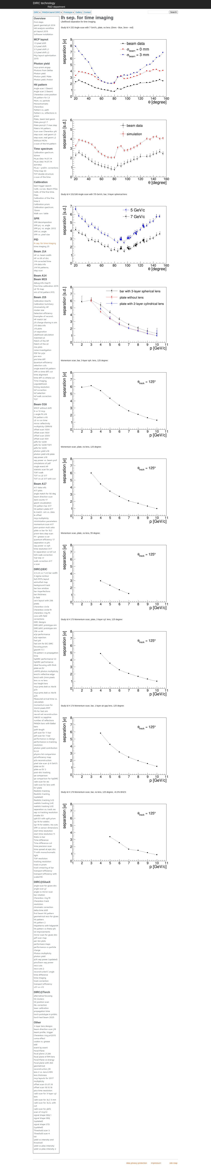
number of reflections (44, 720)
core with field (40, 616)
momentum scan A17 (43, 524)
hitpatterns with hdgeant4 (46, 925)
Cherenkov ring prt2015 (45, 1035)
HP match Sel (40, 319)
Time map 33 (40, 171)
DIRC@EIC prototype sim (45, 625)
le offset (38, 515)
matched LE (39, 337)
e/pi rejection (40, 637)
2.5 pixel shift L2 (41, 52)
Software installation (43, 34)
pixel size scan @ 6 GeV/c (46, 763)
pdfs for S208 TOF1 (43, 445)
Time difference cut (43, 843)
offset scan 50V (41, 438)
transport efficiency (43, 870)
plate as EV (39, 766)
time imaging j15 (41, 246)
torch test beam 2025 (44, 1017)
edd (35, 1044)
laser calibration (41, 1008)
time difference (41, 974)
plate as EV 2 (40, 769)
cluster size (39, 310)
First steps (38, 22)
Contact (87, 12)
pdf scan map (40, 938)
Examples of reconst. (43, 316)
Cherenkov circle (41, 606)
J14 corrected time (42, 261)
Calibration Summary (43, 304)
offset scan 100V (42, 429)
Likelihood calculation (44, 334)
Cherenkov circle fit (43, 609)
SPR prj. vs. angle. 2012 (45, 228)
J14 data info (40, 264)
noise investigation (42, 350)
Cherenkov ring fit (42, 898)
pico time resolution (43, 1090)
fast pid (37, 640)
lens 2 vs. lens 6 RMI (43, 1072)
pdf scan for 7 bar (42, 735)
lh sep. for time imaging (45, 243)
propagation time (42, 1011)
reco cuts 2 (39, 968)
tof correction (40, 390)
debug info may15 (42, 283)
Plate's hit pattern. (42, 128)
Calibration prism (42, 204)
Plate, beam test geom (44, 119)
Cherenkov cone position (45, 94)
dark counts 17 (40, 499)
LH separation (40, 331)
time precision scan (43, 846)
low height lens (41, 683)
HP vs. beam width (42, 255)
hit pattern (39, 919)
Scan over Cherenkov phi (45, 131)
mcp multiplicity (41, 518)
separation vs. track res (45, 809)
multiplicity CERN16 (43, 426)
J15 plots (38, 328)
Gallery (78, 12)
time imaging (40, 978)
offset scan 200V (42, 435)
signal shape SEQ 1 (42, 1115)
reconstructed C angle (44, 971)
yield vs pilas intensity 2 (45, 1149)
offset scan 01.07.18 (43, 1084)
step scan (38, 270)
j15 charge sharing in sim (45, 322)
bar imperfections (42, 591)
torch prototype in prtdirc (45, 1014)
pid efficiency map (42, 757)
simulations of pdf (42, 463)
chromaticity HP (41, 307)
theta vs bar (39, 837)
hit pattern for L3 (42, 97)
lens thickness (40, 1075)
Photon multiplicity (42, 953)
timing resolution (42, 387)
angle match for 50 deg (45, 493)
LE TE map (39, 289)
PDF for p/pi (39, 353)
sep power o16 (40, 457)
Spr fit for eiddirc (42, 821)
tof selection (39, 393)
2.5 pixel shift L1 (41, 49)
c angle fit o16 (40, 414)
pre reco (37, 356)
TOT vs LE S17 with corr (45, 478)
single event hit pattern (44, 368)
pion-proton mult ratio (44, 527)
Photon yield (39, 73)
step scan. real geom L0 (45, 134)
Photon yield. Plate (42, 76)
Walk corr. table (41, 213)
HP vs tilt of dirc (41, 258)
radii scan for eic (41, 781)
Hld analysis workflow (44, 28)
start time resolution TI (44, 834)
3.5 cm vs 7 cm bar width (46, 573)
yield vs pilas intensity (44, 1145)
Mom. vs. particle (42, 100)
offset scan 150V (42, 432)
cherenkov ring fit (42, 613)
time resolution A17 (43, 548)
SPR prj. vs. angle (42, 225)
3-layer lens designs (43, 1026)
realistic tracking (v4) (43, 803)
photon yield (39, 956)
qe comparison (41, 775)
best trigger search (42, 185)
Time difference (41, 840)
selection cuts (40, 365)
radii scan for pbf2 (42, 1109)
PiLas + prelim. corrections (46, 167)
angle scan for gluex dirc (45, 885)
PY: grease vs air (42, 536)
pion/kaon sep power (43, 962)
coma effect (39, 1038)
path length (39, 729)
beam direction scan (43, 496)
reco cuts (38, 965)
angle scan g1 (40, 888)
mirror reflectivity (42, 423)
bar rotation (39, 895)
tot (35, 1136)
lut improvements (42, 931)
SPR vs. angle (40, 231)
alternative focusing (43, 996)
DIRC (36, 12)
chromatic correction (43, 907)
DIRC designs (40, 622)
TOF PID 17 (39, 558)
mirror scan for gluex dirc (45, 935)
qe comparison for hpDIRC (46, 778)
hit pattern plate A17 (43, 509)
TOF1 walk (38, 472)
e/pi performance (42, 634)
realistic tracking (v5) (43, 806)
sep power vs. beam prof (45, 460)
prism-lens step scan (43, 533)
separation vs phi (42, 542)
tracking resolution (42, 861)
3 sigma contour (41, 576)
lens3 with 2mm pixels (44, 677)
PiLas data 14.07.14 (43, 158)
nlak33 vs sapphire (42, 717)
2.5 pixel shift (40, 46)
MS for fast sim (41, 711)
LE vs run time (40, 420)
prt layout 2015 (41, 31)
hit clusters (39, 999)
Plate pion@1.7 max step (45, 125)
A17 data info (40, 487)
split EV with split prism (45, 818)
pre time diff (39, 359)
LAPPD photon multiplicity (46, 671)
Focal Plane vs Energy (44, 1059)
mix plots (38, 347)
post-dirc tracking (42, 772)
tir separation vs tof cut (45, 552)
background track (42, 585)
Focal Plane (39, 1050)
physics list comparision (45, 754)
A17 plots (38, 490)
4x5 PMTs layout (41, 579)
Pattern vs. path (41, 110)
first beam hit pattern (44, 913)
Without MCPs (40, 140)
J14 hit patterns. (41, 267)
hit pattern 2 (40, 922)
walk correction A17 (43, 561)
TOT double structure (43, 174)
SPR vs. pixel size (42, 234)
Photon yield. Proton (43, 79)
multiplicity (39, 1081)
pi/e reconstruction (42, 760)
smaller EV (39, 815)
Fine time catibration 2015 (46, 286)
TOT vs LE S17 (40, 475)
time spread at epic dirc (45, 849)
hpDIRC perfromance (43, 662)
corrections (39, 619)
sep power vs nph (42, 545)
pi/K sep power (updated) (45, 959)
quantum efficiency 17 (44, 539)
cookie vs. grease (42, 1041)
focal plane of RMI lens (44, 1056)
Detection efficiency (43, 313)
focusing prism (40, 646)
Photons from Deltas (43, 70)
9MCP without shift (43, 408)
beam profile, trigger (43, 1032)
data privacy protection (136, 1163)
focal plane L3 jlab (42, 1053)
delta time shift (41, 910)
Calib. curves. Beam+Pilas (46, 189)
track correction (41, 981)
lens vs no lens (40, 680)
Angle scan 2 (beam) (43, 91)
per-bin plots (40, 941)
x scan (37, 564)
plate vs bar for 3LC (43, 530)
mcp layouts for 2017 (43, 1078)
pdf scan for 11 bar (42, 732)
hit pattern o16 (41, 417)
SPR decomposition (43, 222)
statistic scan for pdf (43, 469)
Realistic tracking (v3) (44, 800)
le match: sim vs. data (44, 512)
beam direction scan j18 (45, 1029)
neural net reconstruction (45, 714)
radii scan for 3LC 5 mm (45, 1099)
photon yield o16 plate (44, 454)
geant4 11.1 (39, 649)
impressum (156, 1163)
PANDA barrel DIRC (51, 12)
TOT (36, 399)
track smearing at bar (44, 867)
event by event (41, 1047)
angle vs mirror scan (43, 892)
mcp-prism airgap (42, 67)
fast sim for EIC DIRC (43, 643)
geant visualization (42, 503)
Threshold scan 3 (42, 1130)
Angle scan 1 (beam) (43, 88)
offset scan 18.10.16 (43, 1087)
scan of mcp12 (40, 1112)
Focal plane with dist (43, 1063)
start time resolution (43, 830)
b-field (37, 597)
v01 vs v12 (39, 987)
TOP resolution (40, 858)
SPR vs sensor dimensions (46, 827)
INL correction (40, 1005)
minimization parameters (45, 521)
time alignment (41, 374)
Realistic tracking (42, 791)
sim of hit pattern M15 (44, 292)
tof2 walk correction (43, 555)
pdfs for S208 (40, 441)
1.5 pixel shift (40, 43)
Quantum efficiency (43, 362)
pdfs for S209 (40, 448)
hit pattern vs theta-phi (45, 928)
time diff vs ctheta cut (44, 377)
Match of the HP (41, 341)
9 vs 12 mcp (39, 411)
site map (173, 1163)
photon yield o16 (41, 451)
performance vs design (44, 738)
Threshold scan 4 (42, 1133)
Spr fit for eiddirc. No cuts (46, 824)
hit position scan (41, 1002)
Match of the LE (41, 344)
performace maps (42, 944)
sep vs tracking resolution (46, 812)
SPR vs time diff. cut (43, 371)
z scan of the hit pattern (45, 143)
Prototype (67, 12)
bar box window (41, 588)
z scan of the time (42, 177)
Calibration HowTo (42, 301)
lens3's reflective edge (44, 674)
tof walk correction (42, 396)
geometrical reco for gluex (46, 916)
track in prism (40, 864)
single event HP (41, 466)
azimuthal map (41, 582)
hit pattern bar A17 (42, 506)
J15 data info (40, 325)
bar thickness (40, 594)
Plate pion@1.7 (41, 122)
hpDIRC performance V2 (45, 659)
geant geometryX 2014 (44, 25)
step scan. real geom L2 (45, 137)
